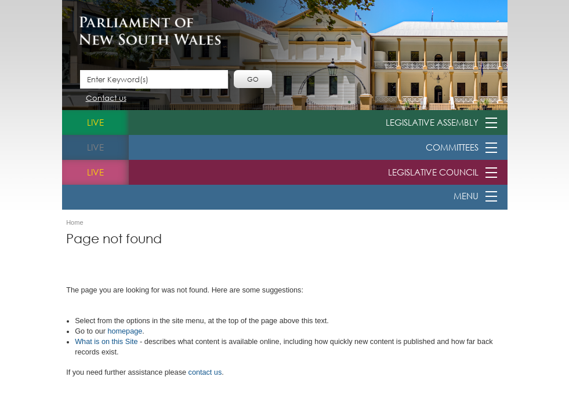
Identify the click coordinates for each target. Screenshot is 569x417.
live (95, 122)
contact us (205, 372)
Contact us (106, 99)
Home (74, 223)
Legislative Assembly (432, 122)
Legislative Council (433, 172)
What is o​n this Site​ (106, 342)
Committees (452, 147)
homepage (124, 331)
